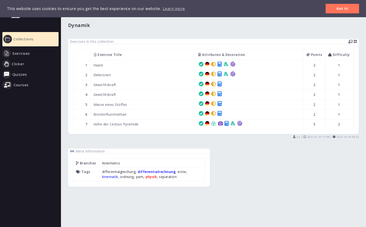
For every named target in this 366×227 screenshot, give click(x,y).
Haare (98, 65)
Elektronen (102, 75)
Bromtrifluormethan (110, 114)
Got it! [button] (342, 8)
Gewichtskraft (104, 84)
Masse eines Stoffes (110, 104)
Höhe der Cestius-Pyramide (116, 124)
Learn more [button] (174, 8)
